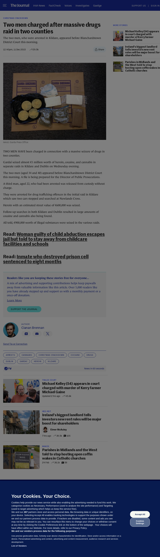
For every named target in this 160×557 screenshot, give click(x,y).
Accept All (140, 514)
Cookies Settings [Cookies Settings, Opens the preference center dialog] (140, 522)
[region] (80, 519)
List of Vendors (19, 546)
